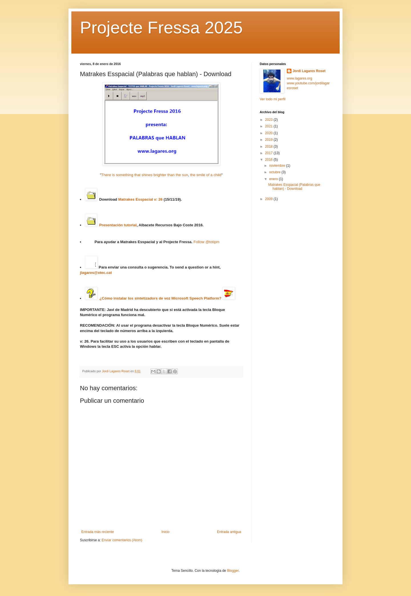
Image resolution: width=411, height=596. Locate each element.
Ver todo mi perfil (272, 99)
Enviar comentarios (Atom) (122, 540)
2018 (269, 147)
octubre (275, 172)
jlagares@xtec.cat (96, 272)
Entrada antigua (229, 532)
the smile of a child (205, 175)
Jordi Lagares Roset (309, 71)
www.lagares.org (299, 78)
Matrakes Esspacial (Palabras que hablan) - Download (294, 187)
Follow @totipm (206, 242)
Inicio (166, 532)
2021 (269, 126)
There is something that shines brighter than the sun (144, 175)
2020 (269, 133)
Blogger (233, 571)
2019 (269, 140)
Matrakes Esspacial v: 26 (140, 199)
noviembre (277, 166)
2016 (269, 160)
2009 (269, 199)
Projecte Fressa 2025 (161, 27)
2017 (269, 153)
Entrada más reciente (97, 532)
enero (274, 179)
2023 (269, 120)
